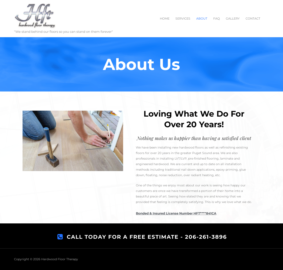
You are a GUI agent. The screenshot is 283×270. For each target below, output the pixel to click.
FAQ (216, 18)
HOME (164, 18)
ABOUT (201, 18)
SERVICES (182, 18)
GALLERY (233, 18)
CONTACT (253, 18)
